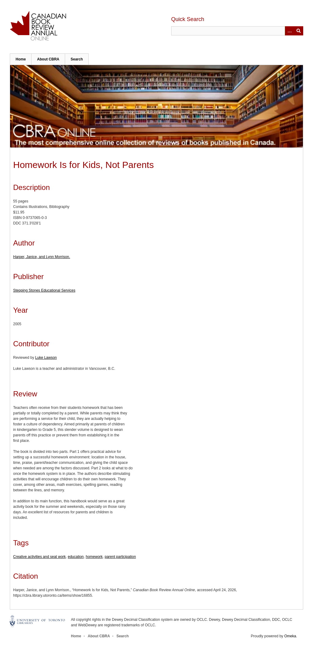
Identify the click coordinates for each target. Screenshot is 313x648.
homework (94, 557)
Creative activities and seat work (39, 557)
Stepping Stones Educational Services (44, 290)
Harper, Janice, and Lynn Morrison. (41, 257)
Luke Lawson (46, 357)
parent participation (120, 557)
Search (77, 59)
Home (21, 59)
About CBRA (48, 59)
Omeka (290, 636)
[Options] (289, 30)
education (76, 557)
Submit (298, 30)
